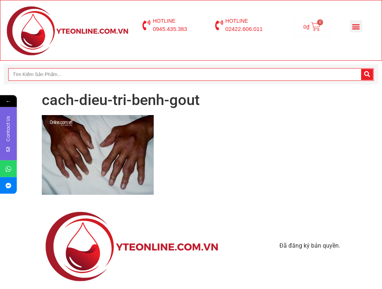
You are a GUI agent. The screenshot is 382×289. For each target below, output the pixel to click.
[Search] (367, 74)
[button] (356, 26)
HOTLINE (164, 21)
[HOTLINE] (146, 25)
